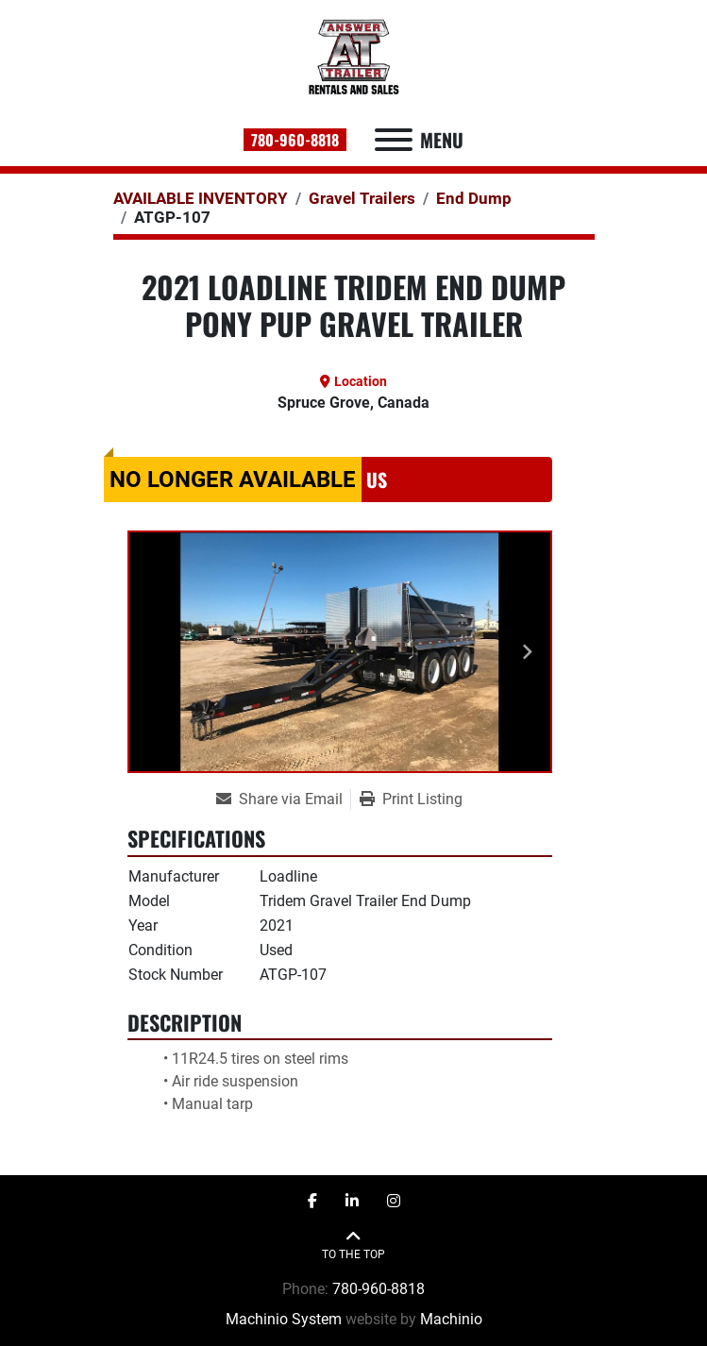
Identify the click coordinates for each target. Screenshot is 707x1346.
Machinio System (284, 1319)
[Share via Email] (283, 799)
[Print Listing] (411, 799)
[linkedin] (352, 1201)
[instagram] (393, 1201)
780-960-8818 (295, 139)
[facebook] (312, 1201)
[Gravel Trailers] (362, 198)
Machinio (451, 1319)
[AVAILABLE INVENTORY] (200, 198)
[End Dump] (474, 198)
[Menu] (393, 139)
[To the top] (353, 1245)
